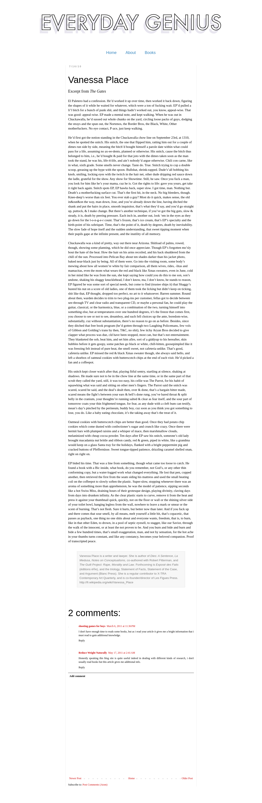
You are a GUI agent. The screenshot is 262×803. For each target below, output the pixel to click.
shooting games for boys (92, 626)
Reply (82, 640)
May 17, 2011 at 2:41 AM (121, 652)
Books (150, 52)
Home (111, 52)
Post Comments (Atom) (95, 784)
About (131, 52)
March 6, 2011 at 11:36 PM (121, 626)
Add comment (77, 676)
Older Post (187, 778)
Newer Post (75, 778)
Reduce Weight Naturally (93, 652)
